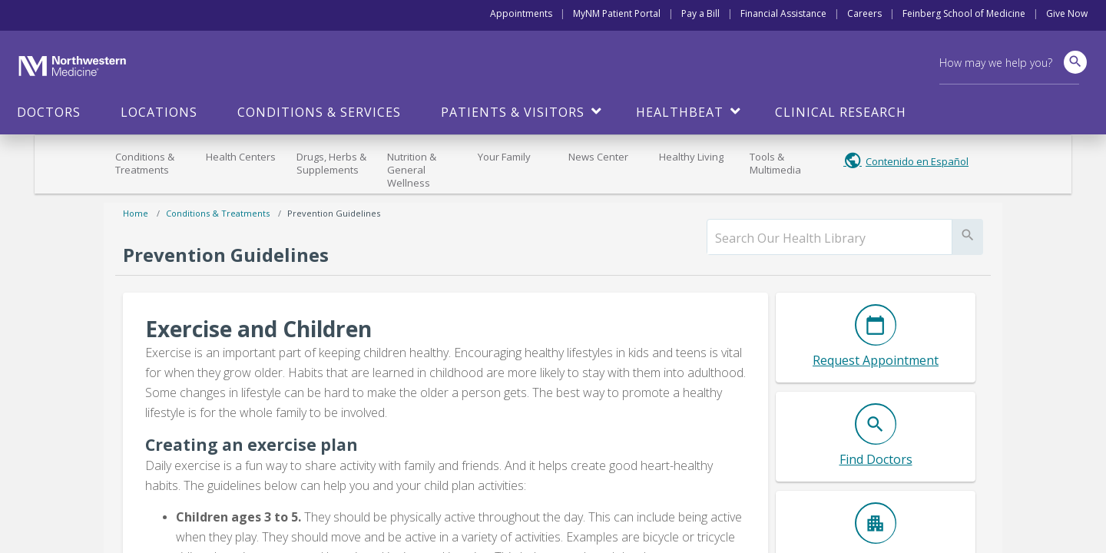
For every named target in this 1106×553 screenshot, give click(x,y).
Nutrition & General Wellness (411, 170)
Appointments (521, 13)
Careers (864, 13)
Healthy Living (691, 157)
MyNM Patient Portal (617, 13)
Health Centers (241, 157)
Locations (159, 112)
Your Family (504, 157)
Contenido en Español (917, 161)
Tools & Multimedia (775, 163)
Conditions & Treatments (144, 163)
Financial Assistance (783, 13)
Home (135, 213)
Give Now (1067, 13)
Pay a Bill (700, 13)
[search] (829, 238)
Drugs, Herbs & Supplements (331, 163)
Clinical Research (840, 112)
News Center (598, 157)
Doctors (49, 112)
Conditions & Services (319, 112)
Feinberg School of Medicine (963, 13)
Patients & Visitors (512, 112)
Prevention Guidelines (333, 213)
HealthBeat (680, 112)
